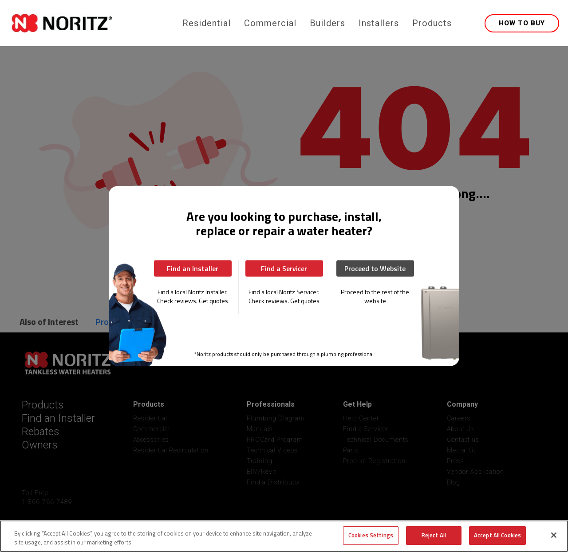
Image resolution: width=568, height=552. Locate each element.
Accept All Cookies (497, 535)
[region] (284, 536)
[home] (94, 23)
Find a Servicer (284, 268)
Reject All (434, 535)
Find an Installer (192, 268)
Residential (206, 23)
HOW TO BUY (522, 23)
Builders (327, 23)
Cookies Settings (370, 535)
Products (432, 23)
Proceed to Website (375, 268)
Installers (379, 23)
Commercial (270, 23)
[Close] (554, 535)
